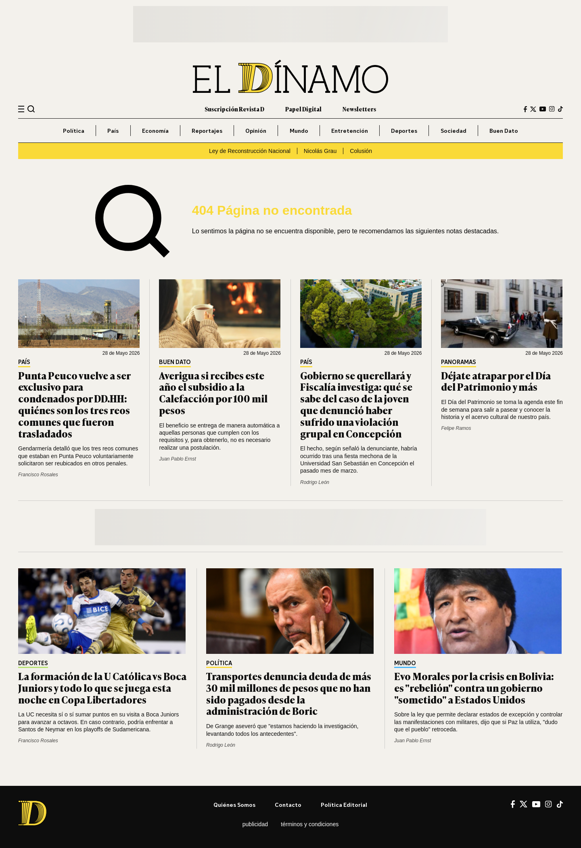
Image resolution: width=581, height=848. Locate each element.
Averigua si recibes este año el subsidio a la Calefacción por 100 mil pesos (213, 392)
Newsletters (359, 109)
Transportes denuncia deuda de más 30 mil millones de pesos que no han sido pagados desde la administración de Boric (288, 693)
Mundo (299, 130)
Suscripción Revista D (234, 109)
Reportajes (207, 130)
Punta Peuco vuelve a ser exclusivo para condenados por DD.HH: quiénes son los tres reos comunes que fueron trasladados (74, 404)
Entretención (349, 130)
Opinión (255, 130)
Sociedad (453, 130)
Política (73, 130)
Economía (155, 130)
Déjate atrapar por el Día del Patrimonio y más (496, 381)
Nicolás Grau (320, 151)
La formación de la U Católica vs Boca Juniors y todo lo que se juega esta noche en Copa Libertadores (102, 687)
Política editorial (344, 804)
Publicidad (255, 824)
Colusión (361, 151)
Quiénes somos (234, 804)
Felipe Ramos (456, 428)
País (113, 130)
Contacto (288, 804)
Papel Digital (303, 109)
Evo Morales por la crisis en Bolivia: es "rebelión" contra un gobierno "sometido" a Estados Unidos (474, 687)
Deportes (404, 130)
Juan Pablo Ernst (177, 459)
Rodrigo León (314, 482)
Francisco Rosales (38, 474)
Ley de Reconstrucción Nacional (249, 151)
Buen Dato (503, 130)
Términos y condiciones (310, 824)
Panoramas (458, 362)
